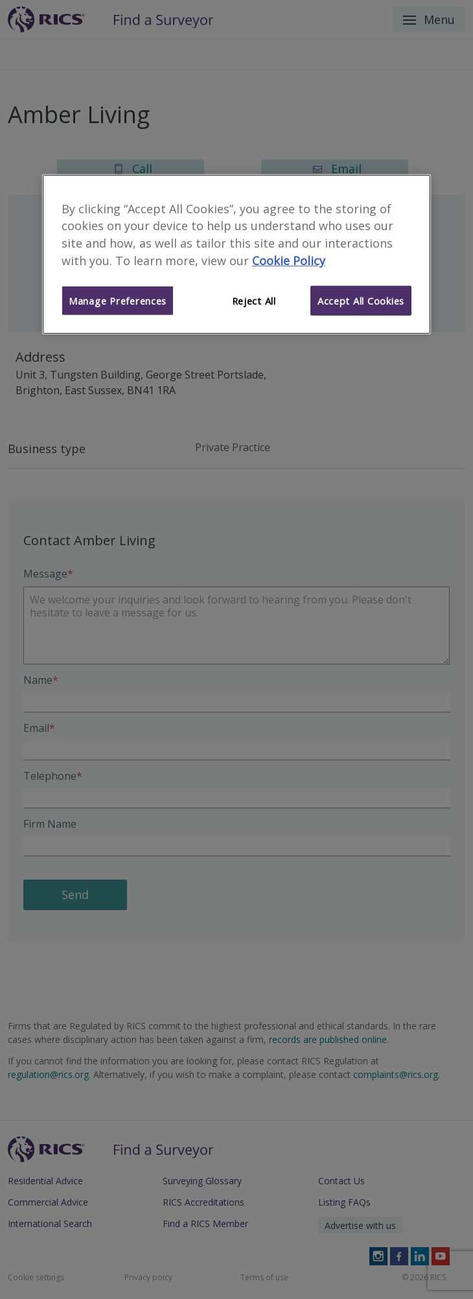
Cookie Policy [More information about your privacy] (288, 260)
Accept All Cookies (360, 300)
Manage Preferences (118, 300)
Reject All (254, 300)
